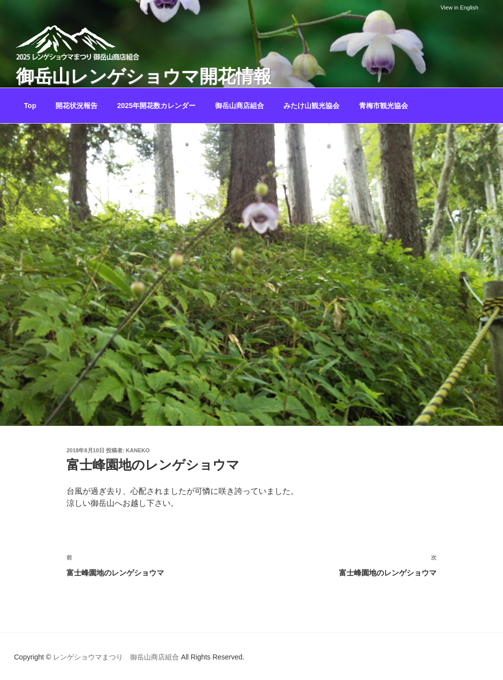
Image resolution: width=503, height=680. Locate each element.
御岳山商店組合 (239, 106)
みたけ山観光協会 (312, 106)
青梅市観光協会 (383, 106)
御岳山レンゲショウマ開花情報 (144, 76)
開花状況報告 (77, 106)
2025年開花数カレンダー (156, 106)
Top (30, 106)
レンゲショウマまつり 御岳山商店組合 (116, 657)
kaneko (138, 450)
